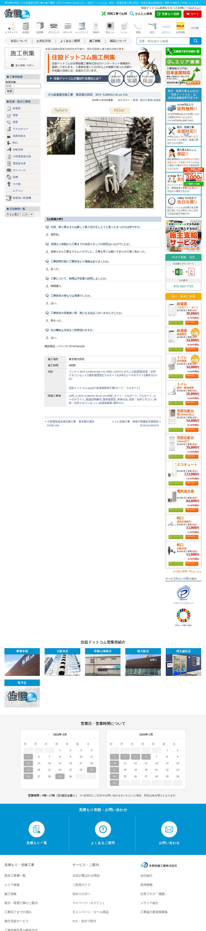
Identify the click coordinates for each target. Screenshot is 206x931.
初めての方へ (81, 894)
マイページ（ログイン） (89, 903)
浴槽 (15, 177)
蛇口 (152, 27)
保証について (118, 40)
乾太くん (110, 27)
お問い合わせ (169, 833)
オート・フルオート (125, 395)
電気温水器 (19, 163)
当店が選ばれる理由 (86, 875)
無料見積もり (191, 322)
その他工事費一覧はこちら (187, 571)
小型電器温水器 (22, 156)
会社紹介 (146, 875)
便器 (15, 115)
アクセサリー (20, 128)
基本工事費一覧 (15, 875)
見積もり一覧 (36, 833)
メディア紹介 (149, 903)
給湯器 (26, 27)
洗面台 (96, 27)
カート (192, 14)
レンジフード (82, 27)
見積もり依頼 (168, 14)
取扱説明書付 (94, 399)
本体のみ (122, 399)
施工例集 (94, 40)
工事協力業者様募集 (154, 912)
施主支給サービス (16, 921)
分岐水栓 (18, 149)
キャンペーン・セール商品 (90, 912)
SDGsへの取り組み (183, 625)
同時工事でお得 (114, 13)
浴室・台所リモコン (140, 399)
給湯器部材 (105, 402)
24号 (71, 395)
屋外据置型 (109, 399)
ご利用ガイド (81, 885)
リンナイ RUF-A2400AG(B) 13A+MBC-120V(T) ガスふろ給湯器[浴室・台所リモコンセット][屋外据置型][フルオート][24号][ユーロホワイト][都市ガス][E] (113, 375)
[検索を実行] (196, 41)
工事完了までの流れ (18, 912)
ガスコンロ (53, 27)
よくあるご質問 (70, 40)
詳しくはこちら (176, 322)
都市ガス (118, 402)
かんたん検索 (141, 13)
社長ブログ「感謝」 (154, 894)
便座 (138, 27)
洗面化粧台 (19, 135)
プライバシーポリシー (183, 603)
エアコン (166, 27)
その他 (195, 27)
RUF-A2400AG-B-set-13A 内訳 (95, 395)
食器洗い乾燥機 (22, 197)
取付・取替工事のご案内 (21, 903)
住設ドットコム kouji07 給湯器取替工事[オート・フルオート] (104, 387)
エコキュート (11, 27)
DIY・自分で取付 (84, 921)
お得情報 (180, 27)
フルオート (145, 395)
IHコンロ (67, 27)
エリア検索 (12, 885)
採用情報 (146, 885)
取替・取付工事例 (142, 100)
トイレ (124, 27)
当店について (18, 40)
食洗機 (40, 27)
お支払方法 (44, 40)
